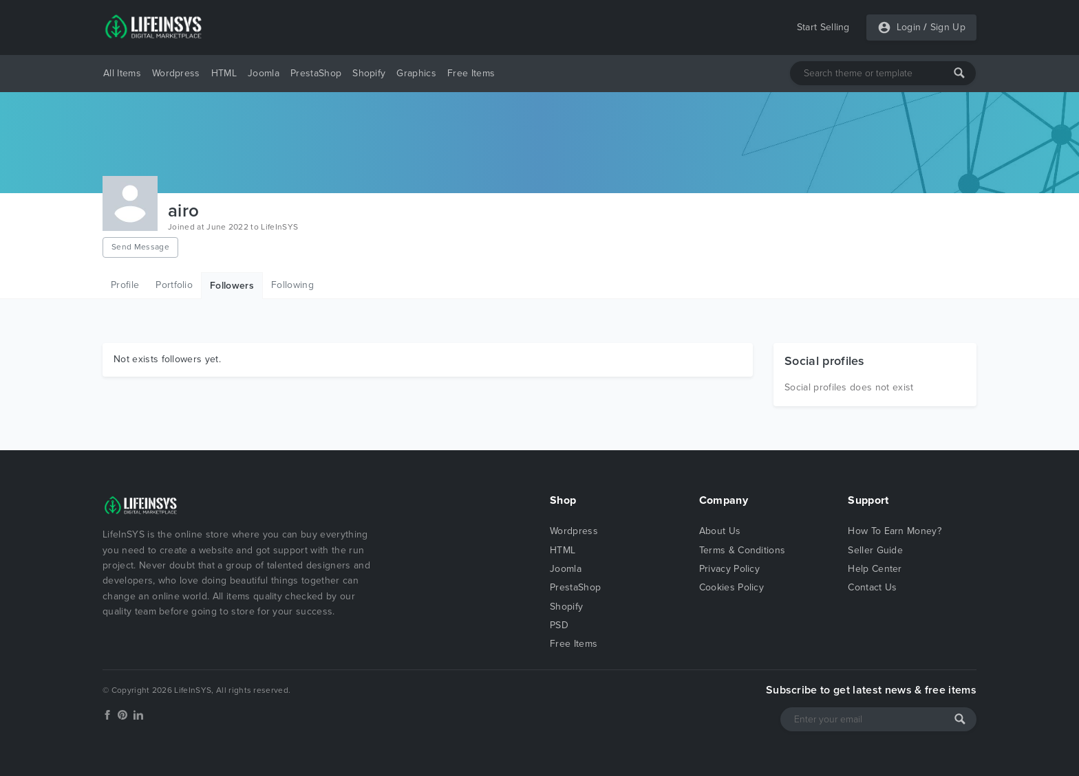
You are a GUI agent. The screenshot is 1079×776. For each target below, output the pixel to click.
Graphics (416, 73)
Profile (125, 285)
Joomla (263, 73)
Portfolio (174, 285)
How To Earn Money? (894, 531)
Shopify (368, 73)
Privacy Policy (729, 569)
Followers (232, 285)
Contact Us (872, 587)
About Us (720, 531)
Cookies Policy (731, 587)
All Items (122, 73)
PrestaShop (315, 73)
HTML (224, 73)
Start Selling (823, 27)
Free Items (471, 73)
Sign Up (947, 27)
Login (909, 27)
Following (292, 285)
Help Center (875, 569)
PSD (559, 625)
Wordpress (176, 73)
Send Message (140, 247)
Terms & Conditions (742, 550)
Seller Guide (875, 550)
